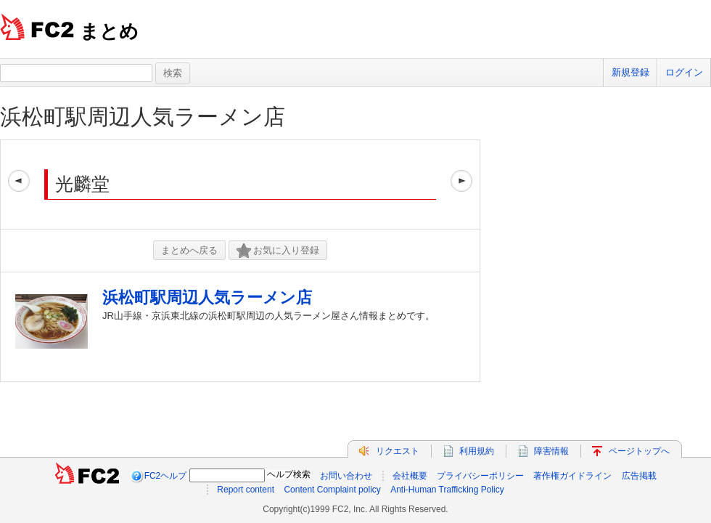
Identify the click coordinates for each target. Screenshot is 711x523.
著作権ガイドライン (572, 476)
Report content (245, 490)
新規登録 (630, 72)
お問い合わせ (346, 476)
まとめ (109, 31)
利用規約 (476, 451)
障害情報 (551, 451)
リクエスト (397, 451)
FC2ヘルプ (165, 476)
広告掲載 (639, 476)
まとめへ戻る (189, 250)
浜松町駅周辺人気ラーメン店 (142, 117)
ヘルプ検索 (289, 474)
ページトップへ (639, 451)
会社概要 (410, 476)
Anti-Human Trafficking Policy (447, 490)
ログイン (684, 72)
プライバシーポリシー (480, 476)
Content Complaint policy (332, 490)
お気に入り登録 (278, 251)
